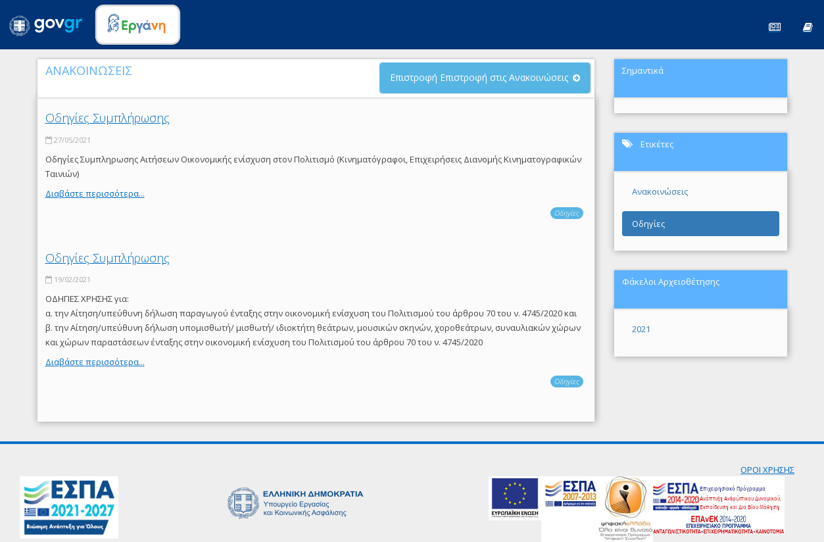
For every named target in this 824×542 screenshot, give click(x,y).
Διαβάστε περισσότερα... (95, 193)
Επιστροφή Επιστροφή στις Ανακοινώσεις (479, 77)
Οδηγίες (566, 213)
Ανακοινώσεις (660, 191)
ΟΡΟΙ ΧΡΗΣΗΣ (767, 470)
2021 (641, 329)
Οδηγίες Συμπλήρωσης (107, 118)
